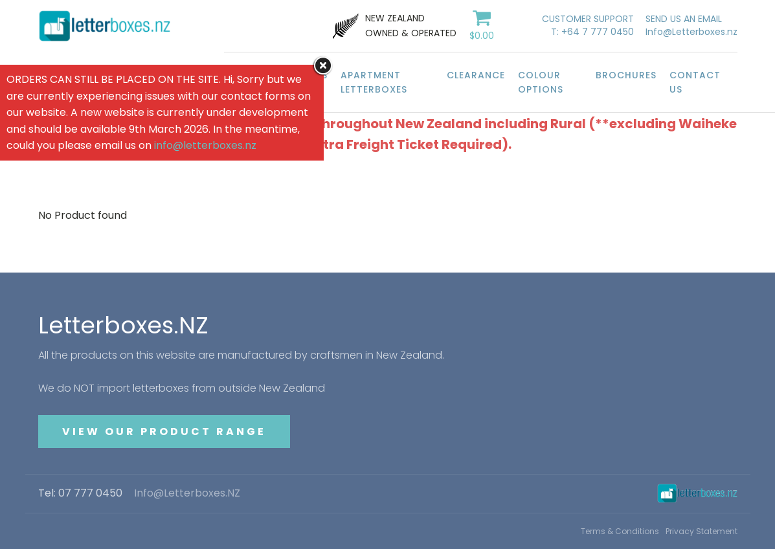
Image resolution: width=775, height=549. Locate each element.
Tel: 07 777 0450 (80, 493)
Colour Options (540, 82)
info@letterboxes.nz (205, 145)
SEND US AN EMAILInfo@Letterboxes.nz (691, 25)
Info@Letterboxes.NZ (187, 493)
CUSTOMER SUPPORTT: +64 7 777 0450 (588, 25)
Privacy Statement (701, 531)
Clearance (476, 75)
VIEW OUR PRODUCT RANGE (164, 431)
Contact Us (695, 82)
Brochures (626, 75)
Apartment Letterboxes (374, 82)
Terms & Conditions (620, 531)
